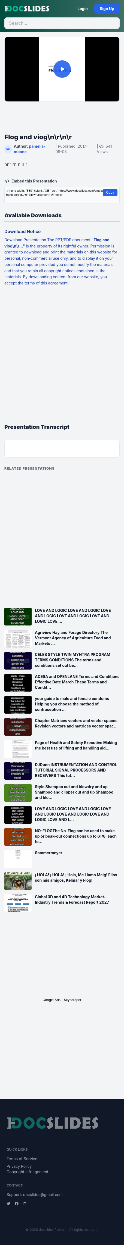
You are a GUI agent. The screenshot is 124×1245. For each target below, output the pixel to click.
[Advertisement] (62, 114)
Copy (110, 192)
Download (13, 239)
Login (82, 8)
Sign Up (107, 8)
